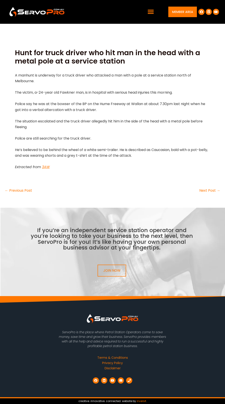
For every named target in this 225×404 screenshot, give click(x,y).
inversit (141, 401)
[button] (151, 12)
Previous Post (18, 190)
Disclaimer (113, 368)
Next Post (209, 190)
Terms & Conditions (112, 357)
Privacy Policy (112, 363)
